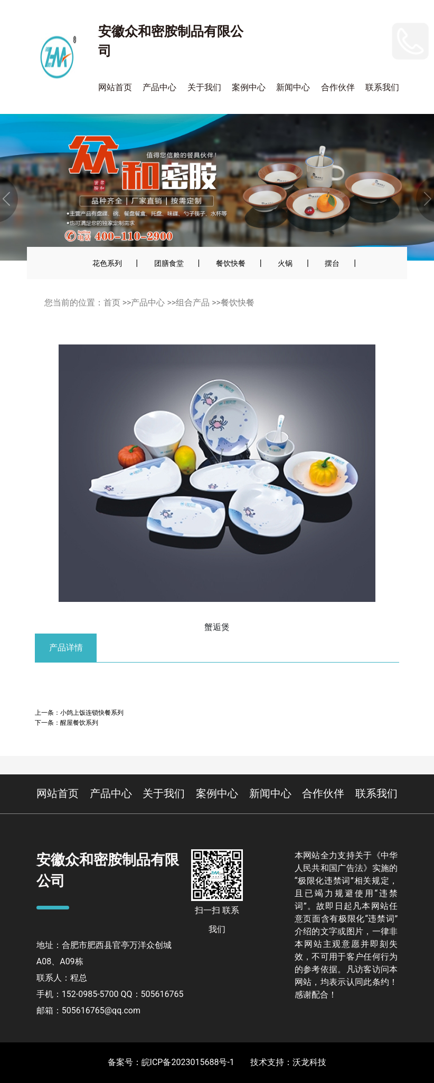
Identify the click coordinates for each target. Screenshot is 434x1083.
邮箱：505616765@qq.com (88, 1010)
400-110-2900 (355, 55)
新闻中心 (293, 87)
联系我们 (382, 87)
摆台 (332, 263)
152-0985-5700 (345, 34)
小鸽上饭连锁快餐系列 (92, 712)
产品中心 (159, 87)
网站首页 (115, 87)
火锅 (285, 263)
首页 (111, 303)
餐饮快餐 (231, 263)
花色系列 (107, 263)
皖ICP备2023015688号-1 (187, 1062)
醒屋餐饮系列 (79, 722)
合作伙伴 (338, 87)
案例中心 (249, 87)
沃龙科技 (309, 1062)
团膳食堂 (169, 263)
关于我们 (204, 87)
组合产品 (193, 303)
